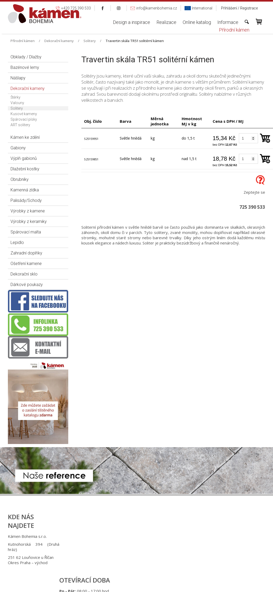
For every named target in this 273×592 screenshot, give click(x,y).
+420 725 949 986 (142, 544)
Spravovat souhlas (223, 585)
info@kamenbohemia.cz (144, 557)
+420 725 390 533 (142, 536)
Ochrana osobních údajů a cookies (179, 585)
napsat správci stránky (132, 585)
